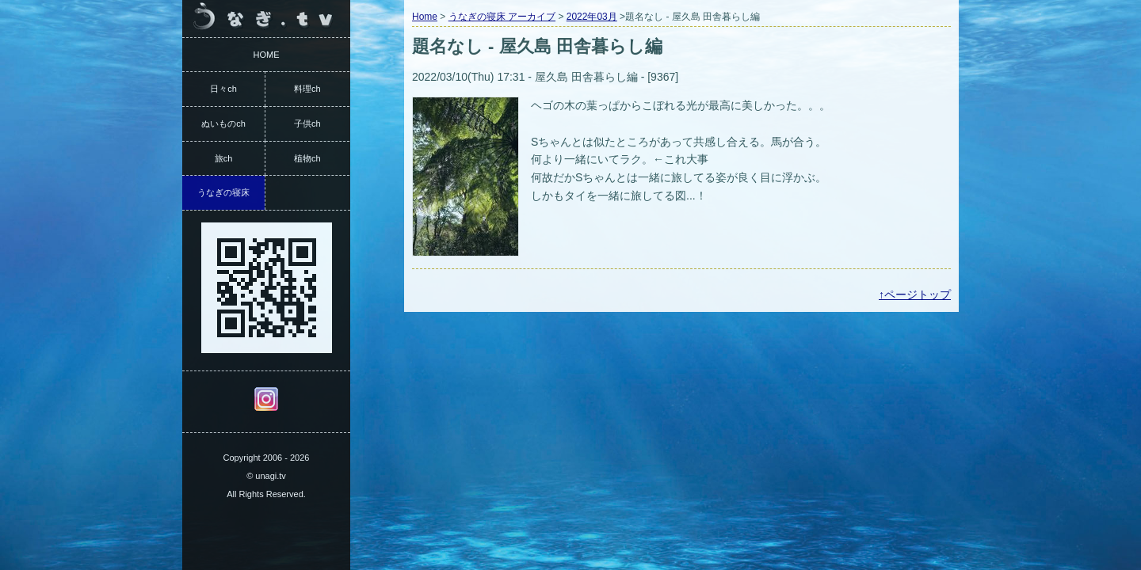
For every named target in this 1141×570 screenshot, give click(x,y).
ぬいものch (223, 123)
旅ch (224, 158)
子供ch (307, 123)
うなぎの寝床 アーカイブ (501, 16)
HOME (267, 54)
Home (424, 16)
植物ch (307, 158)
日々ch (223, 88)
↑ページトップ (915, 294)
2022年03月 (592, 16)
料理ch (307, 88)
